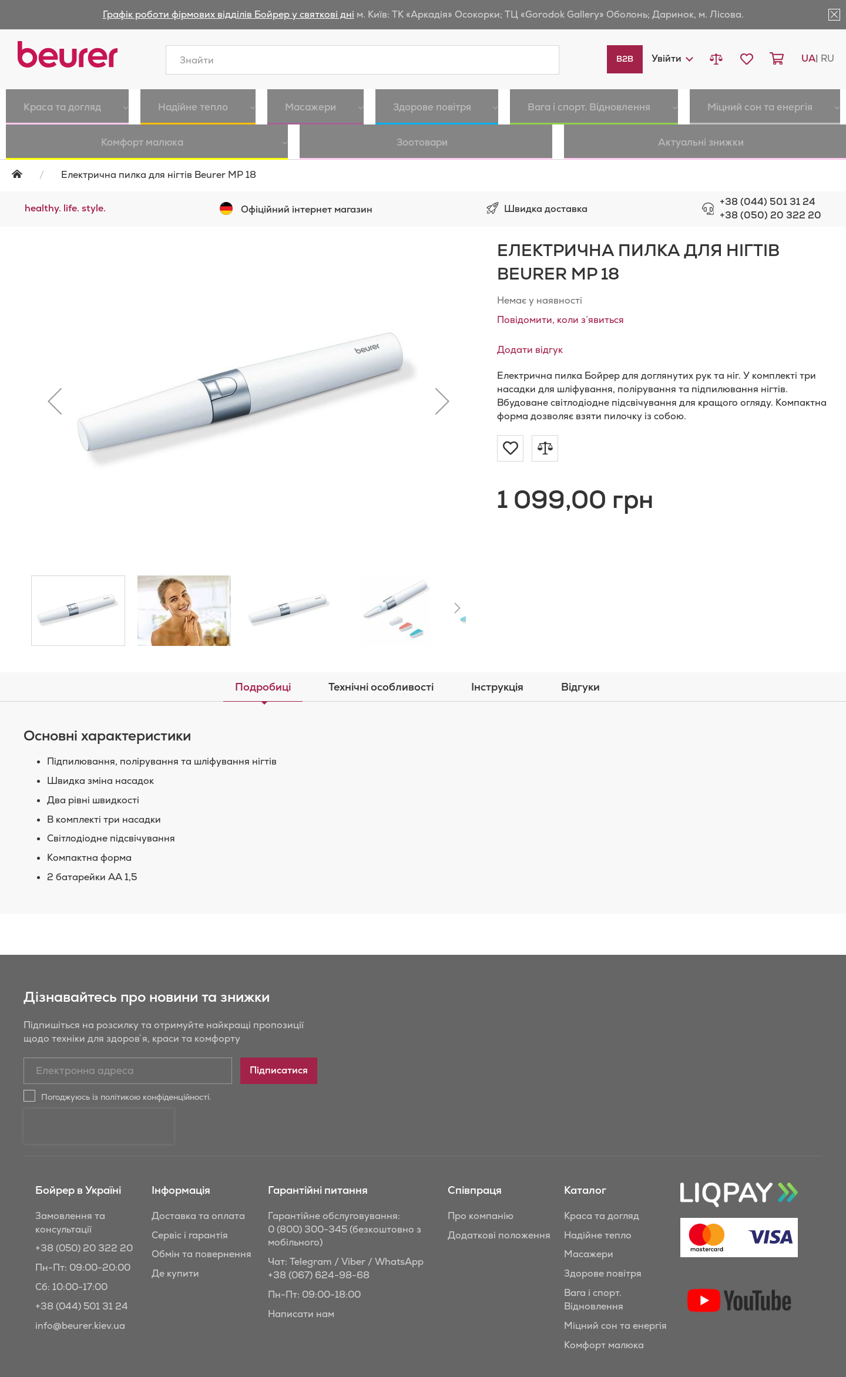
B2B (624, 58)
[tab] (263, 687)
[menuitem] (52, 106)
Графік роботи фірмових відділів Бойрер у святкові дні (228, 14)
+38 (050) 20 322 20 (770, 215)
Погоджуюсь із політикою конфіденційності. (126, 1097)
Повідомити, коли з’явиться (560, 320)
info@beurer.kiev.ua (80, 1325)
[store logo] (68, 54)
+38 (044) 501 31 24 (767, 202)
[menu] (423, 124)
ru (827, 58)
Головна (24, 174)
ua (808, 58)
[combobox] (362, 60)
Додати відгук (530, 350)
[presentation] (99, 1126)
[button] (672, 58)
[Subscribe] (278, 1071)
